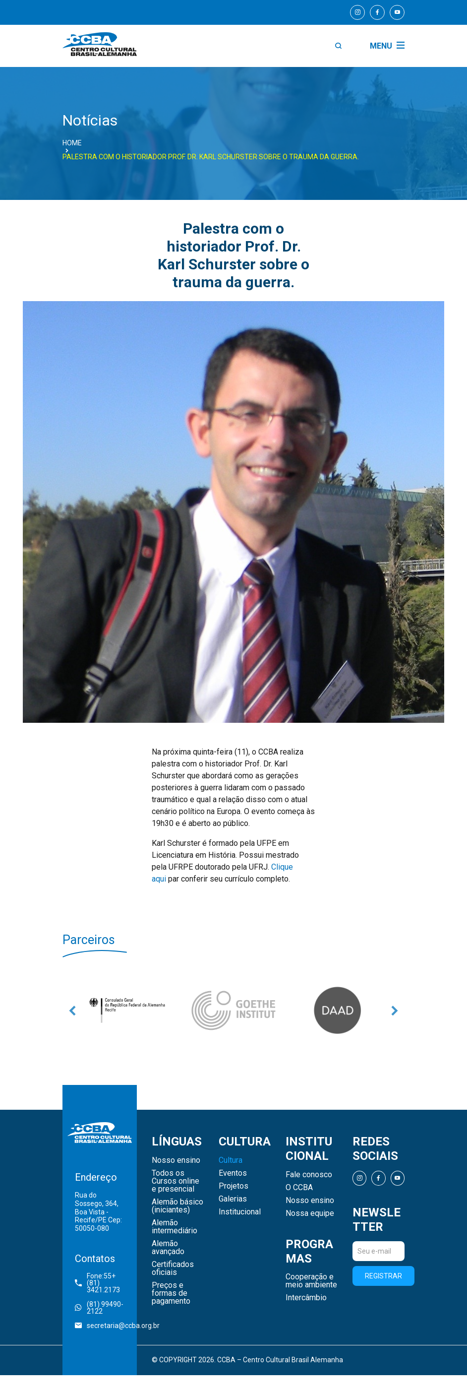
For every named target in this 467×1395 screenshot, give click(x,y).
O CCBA (299, 1188)
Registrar (383, 1276)
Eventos (233, 1173)
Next (395, 1010)
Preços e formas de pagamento (171, 1293)
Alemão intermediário (174, 1227)
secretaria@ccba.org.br (99, 1325)
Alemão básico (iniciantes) (177, 1206)
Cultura (230, 1160)
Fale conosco (309, 1175)
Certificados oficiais (173, 1268)
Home (72, 142)
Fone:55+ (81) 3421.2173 (97, 1282)
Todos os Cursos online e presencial (175, 1181)
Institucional (240, 1212)
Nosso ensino (176, 1160)
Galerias (233, 1199)
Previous (72, 1010)
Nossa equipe (310, 1213)
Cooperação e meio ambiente (311, 1281)
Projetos (233, 1186)
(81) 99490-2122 (99, 1308)
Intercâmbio (306, 1298)
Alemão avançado (168, 1248)
